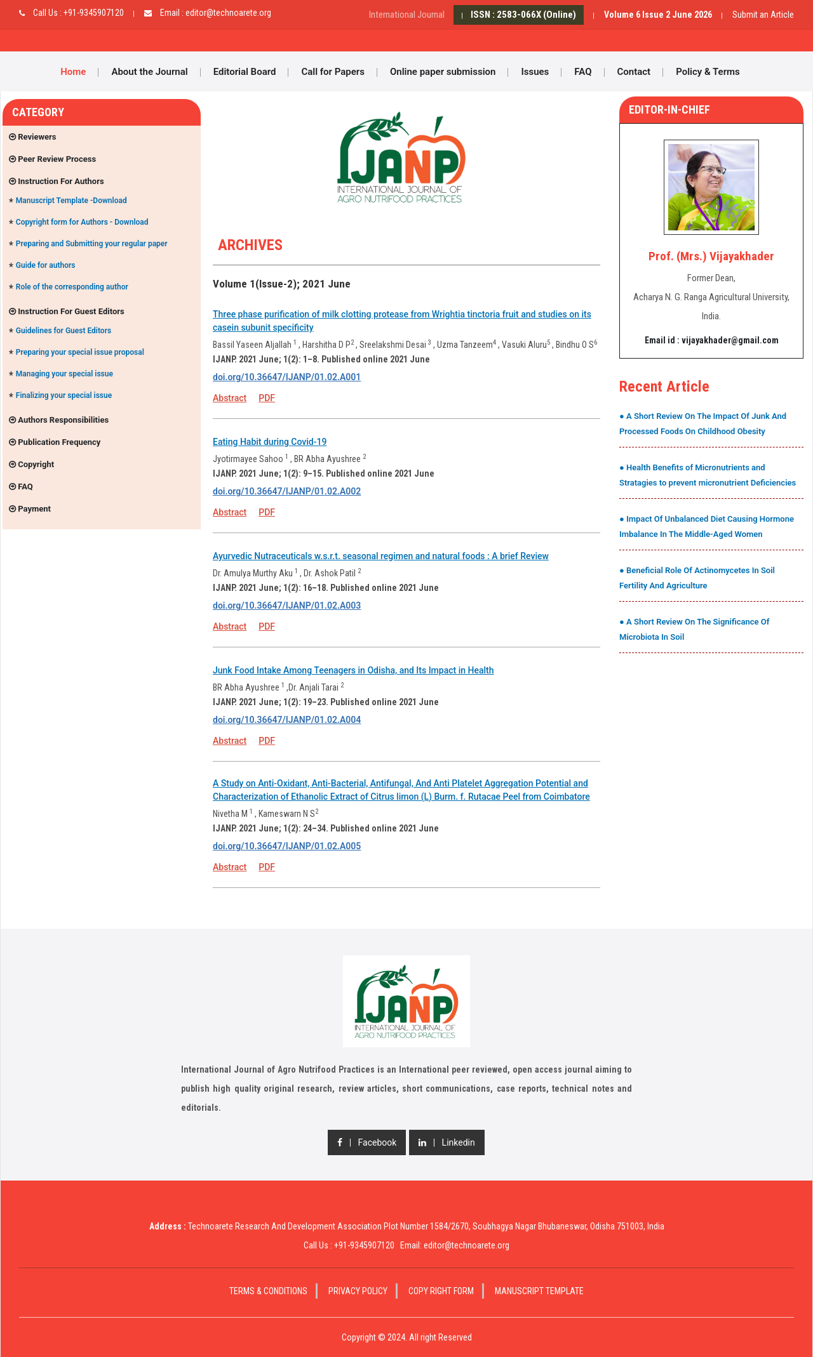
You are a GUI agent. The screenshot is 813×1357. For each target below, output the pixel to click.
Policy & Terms (708, 71)
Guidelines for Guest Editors (63, 330)
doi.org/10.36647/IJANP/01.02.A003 (287, 605)
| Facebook (366, 1142)
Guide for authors (46, 265)
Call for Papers (333, 71)
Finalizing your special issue (64, 395)
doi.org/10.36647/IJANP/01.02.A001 (287, 377)
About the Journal (149, 71)
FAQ (582, 71)
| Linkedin (446, 1142)
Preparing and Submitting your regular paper (92, 243)
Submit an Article (763, 15)
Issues (535, 71)
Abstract (229, 398)
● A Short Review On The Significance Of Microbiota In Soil (694, 629)
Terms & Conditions (268, 1291)
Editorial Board (244, 71)
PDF (267, 398)
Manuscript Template (539, 1291)
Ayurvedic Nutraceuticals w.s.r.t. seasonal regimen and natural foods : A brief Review (381, 556)
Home (73, 71)
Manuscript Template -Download (71, 200)
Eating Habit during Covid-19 (269, 442)
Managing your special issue (64, 373)
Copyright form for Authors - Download (82, 222)
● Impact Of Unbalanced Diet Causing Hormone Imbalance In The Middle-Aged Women (706, 526)
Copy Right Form (441, 1291)
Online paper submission (442, 71)
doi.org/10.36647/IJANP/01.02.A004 (287, 720)
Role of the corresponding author (72, 286)
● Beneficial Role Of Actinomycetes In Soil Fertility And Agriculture (697, 578)
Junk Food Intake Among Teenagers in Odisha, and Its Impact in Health (353, 670)
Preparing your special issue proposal (80, 352)
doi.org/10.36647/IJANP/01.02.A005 (287, 846)
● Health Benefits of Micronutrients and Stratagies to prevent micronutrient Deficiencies (707, 475)
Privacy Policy (357, 1291)
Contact (634, 71)
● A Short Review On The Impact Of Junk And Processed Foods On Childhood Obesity (702, 423)
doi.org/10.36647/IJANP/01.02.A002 (287, 491)
